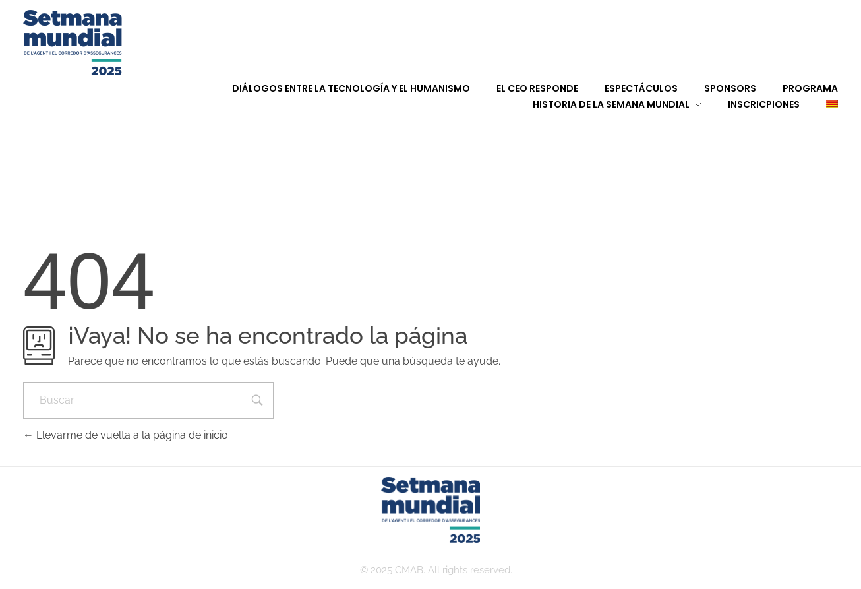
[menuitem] (819, 104)
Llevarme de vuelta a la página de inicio (125, 435)
